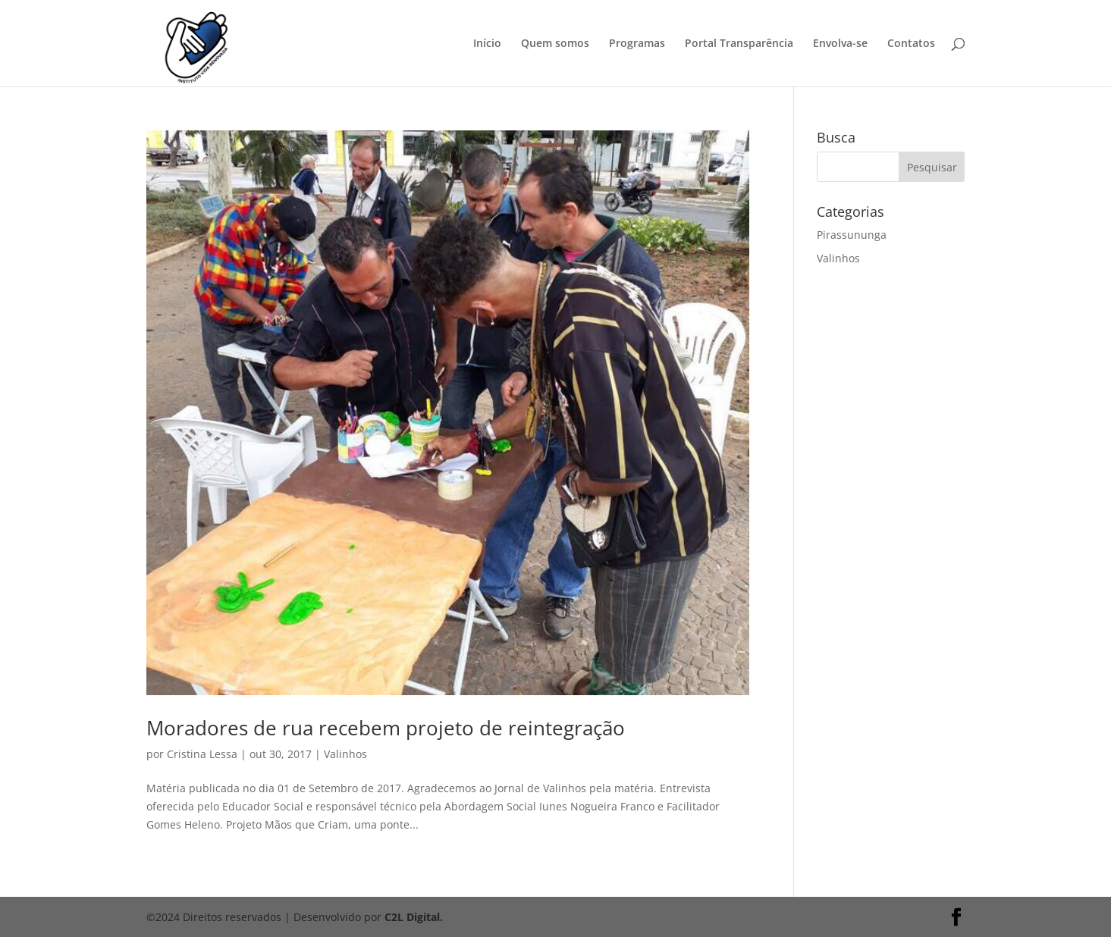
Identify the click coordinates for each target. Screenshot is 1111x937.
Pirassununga (852, 234)
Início (487, 44)
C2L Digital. (413, 917)
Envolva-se (840, 44)
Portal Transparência (739, 44)
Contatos (911, 44)
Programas (637, 44)
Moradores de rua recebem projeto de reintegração (385, 727)
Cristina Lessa (202, 754)
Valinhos (345, 754)
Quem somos (555, 44)
